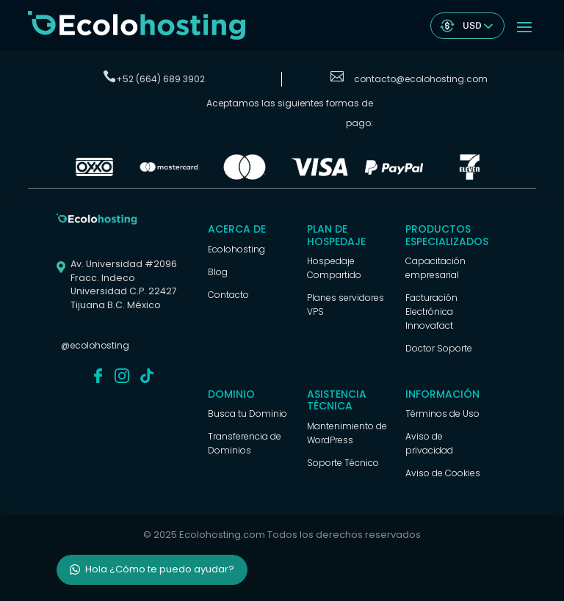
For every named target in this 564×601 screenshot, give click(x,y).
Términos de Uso (442, 413)
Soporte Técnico (343, 462)
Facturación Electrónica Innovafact (431, 311)
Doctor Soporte (438, 348)
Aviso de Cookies (442, 473)
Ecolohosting (236, 249)
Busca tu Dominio (247, 413)
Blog (218, 272)
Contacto (228, 294)
